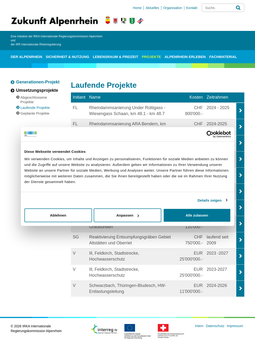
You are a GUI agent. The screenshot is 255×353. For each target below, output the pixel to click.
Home (137, 8)
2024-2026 (217, 285)
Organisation (172, 8)
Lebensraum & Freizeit (115, 57)
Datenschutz (215, 326)
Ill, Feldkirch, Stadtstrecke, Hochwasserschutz (114, 256)
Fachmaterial (223, 57)
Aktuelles (152, 8)
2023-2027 (217, 269)
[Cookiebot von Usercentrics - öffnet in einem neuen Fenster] (210, 134)
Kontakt (191, 8)
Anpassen (127, 215)
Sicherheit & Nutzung (67, 57)
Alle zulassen (196, 215)
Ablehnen (58, 215)
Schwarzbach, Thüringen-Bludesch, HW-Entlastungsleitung (127, 288)
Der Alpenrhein (26, 57)
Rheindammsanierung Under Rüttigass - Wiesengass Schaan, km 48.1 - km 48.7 (127, 110)
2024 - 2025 (218, 107)
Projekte (151, 57)
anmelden (239, 335)
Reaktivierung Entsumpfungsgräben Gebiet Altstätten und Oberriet (130, 240)
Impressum (235, 326)
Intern (199, 326)
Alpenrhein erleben (185, 57)
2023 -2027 (217, 253)
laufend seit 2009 (217, 240)
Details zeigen (210, 200)
